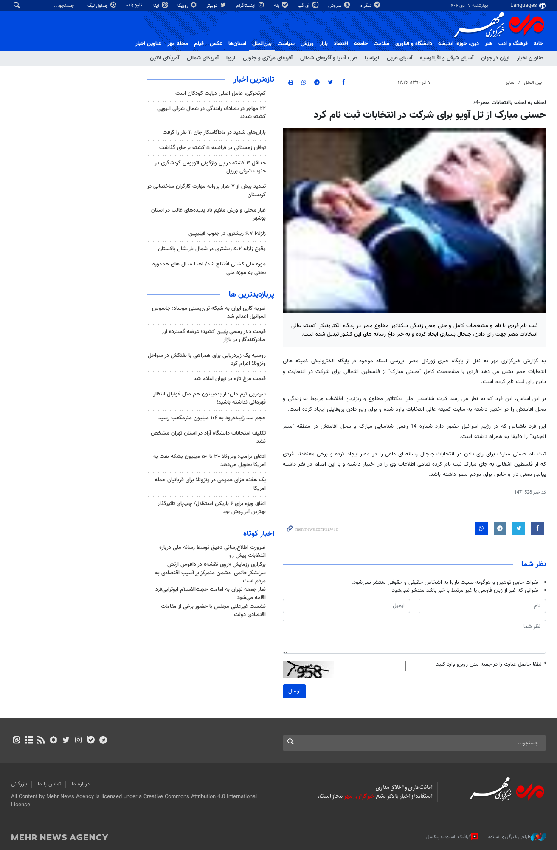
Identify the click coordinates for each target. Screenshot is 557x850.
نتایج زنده (135, 5)
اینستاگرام (250, 5)
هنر (488, 44)
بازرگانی (19, 784)
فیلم (199, 44)
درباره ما (81, 784)
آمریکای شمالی (203, 58)
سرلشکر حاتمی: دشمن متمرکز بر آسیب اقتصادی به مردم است (210, 577)
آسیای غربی (399, 58)
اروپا (230, 58)
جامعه (361, 44)
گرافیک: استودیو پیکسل (452, 837)
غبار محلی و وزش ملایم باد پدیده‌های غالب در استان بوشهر (208, 214)
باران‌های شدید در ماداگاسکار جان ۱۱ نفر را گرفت (214, 132)
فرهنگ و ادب (513, 44)
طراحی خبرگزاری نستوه (517, 837)
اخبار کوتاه (258, 533)
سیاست (286, 44)
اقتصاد (341, 44)
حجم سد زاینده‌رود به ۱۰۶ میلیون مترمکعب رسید (212, 418)
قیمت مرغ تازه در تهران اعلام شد (230, 379)
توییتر (216, 5)
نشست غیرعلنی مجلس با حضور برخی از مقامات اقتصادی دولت (213, 610)
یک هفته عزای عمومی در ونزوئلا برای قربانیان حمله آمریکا (210, 484)
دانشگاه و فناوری (413, 44)
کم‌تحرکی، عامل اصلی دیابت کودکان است (220, 93)
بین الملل (533, 82)
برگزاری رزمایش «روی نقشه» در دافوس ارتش (216, 564)
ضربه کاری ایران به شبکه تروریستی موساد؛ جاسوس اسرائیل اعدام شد (209, 312)
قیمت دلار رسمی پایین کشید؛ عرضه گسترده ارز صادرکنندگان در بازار (214, 336)
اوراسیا (372, 58)
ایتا (161, 5)
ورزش (307, 44)
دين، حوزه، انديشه (458, 44)
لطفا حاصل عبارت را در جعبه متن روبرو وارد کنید (491, 665)
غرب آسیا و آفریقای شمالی (328, 58)
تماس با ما (49, 784)
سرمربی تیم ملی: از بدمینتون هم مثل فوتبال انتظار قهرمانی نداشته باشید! (209, 398)
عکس (216, 44)
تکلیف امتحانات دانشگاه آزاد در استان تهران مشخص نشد (208, 437)
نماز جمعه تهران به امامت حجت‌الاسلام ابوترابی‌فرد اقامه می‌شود (210, 593)
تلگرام (370, 5)
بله (281, 5)
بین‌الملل (262, 44)
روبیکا (187, 5)
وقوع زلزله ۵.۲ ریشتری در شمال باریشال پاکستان (212, 249)
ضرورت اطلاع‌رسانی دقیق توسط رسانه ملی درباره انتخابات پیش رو (212, 551)
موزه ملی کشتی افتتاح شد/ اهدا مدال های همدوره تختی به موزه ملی (209, 268)
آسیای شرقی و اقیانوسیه (446, 58)
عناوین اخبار (530, 58)
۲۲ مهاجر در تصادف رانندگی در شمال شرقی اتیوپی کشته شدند (211, 112)
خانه (538, 44)
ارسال (294, 691)
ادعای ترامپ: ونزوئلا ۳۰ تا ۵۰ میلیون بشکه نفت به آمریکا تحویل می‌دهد (209, 460)
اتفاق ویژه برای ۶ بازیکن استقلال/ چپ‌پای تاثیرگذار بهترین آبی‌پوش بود (212, 508)
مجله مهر (177, 44)
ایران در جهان (495, 58)
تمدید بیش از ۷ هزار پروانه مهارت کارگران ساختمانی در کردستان (206, 190)
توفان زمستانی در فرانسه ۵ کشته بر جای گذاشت (212, 148)
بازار (324, 44)
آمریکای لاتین (164, 58)
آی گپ (309, 5)
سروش (339, 5)
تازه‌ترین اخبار (253, 79)
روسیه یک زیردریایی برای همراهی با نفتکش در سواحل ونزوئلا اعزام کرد (207, 359)
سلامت (381, 44)
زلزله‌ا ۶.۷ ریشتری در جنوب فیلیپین (227, 233)
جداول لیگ (102, 5)
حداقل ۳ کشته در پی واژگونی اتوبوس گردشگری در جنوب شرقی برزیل (210, 167)
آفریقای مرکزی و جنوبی (268, 58)
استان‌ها (237, 44)
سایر (510, 82)
